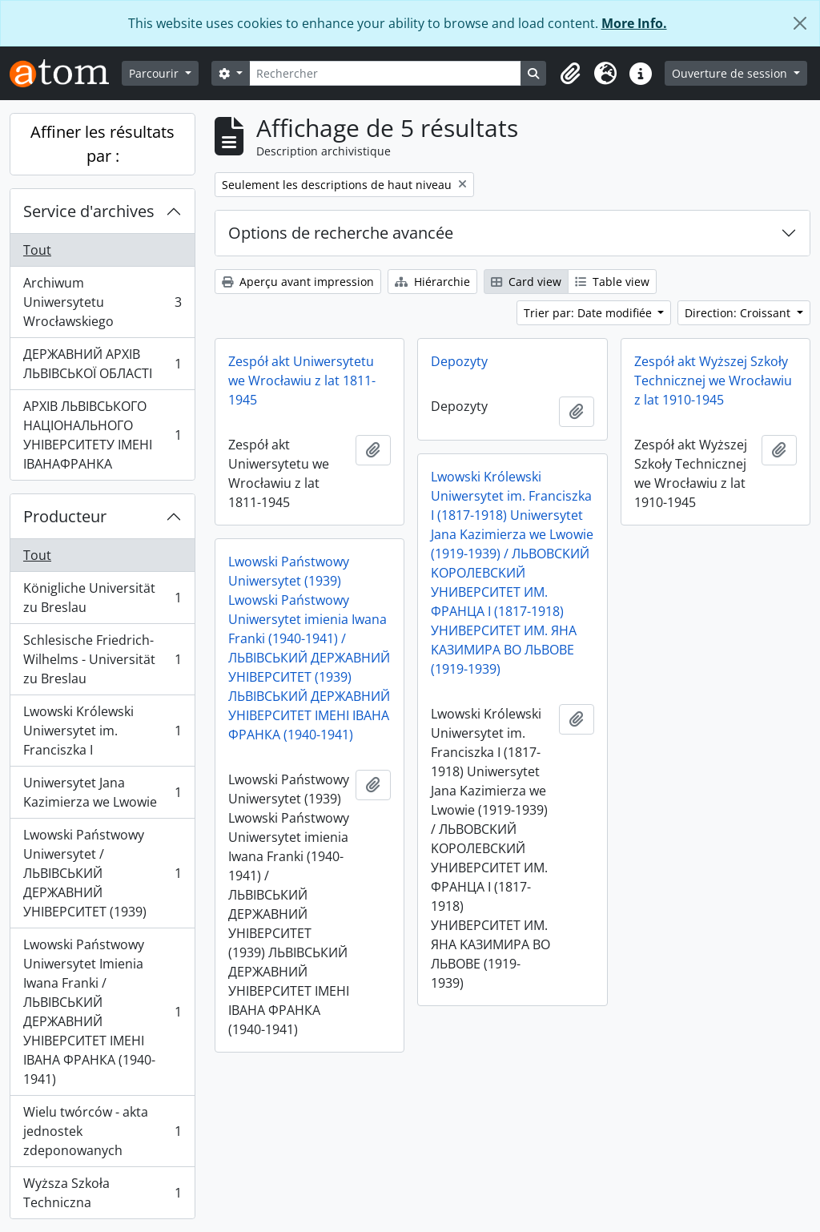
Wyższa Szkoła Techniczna (102, 1192)
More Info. (634, 23)
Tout (37, 250)
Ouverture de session (731, 73)
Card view (526, 281)
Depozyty (459, 361)
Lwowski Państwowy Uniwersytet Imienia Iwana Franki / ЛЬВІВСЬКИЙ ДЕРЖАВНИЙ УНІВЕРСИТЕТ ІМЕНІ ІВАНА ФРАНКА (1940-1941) (102, 1012)
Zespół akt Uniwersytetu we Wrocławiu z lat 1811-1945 (302, 380)
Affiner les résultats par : (102, 144)
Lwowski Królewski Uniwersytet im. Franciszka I (102, 731)
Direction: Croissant (739, 312)
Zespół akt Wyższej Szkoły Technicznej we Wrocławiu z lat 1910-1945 (713, 380)
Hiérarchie (432, 281)
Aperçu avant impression (298, 281)
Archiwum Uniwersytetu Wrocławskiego (102, 302)
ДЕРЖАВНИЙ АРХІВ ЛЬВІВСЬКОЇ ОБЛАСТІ (102, 363)
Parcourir (155, 73)
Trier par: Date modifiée (589, 312)
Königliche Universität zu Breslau (102, 597)
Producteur (65, 516)
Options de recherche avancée (340, 233)
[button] (570, 73)
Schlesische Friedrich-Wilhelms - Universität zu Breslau (102, 659)
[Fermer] (800, 23)
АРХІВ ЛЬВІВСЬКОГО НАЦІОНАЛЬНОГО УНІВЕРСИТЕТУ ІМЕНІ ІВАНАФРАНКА (102, 435)
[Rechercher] (385, 73)
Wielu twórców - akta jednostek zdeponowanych (102, 1131)
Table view (612, 281)
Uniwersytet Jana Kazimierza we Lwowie (102, 792)
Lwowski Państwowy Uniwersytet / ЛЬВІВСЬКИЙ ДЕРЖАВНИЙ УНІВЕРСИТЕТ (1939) (102, 873)
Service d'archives (89, 211)
